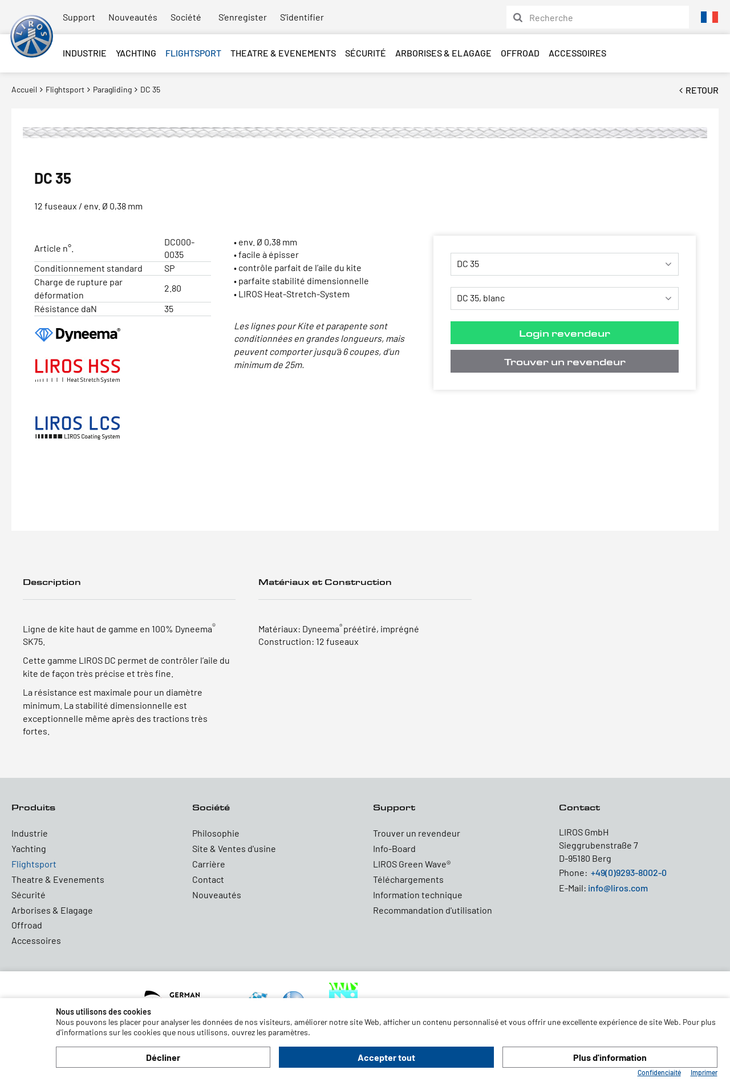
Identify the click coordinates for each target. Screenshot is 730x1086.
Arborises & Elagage (443, 52)
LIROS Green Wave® (412, 863)
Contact (208, 879)
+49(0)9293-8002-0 (629, 872)
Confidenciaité (659, 1072)
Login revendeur (564, 333)
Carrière (208, 863)
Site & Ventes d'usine (234, 848)
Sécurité (365, 52)
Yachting (136, 52)
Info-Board (394, 848)
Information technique (418, 894)
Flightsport (193, 52)
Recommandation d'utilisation (432, 910)
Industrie (85, 52)
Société (186, 16)
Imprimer (704, 1072)
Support (79, 16)
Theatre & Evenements (283, 52)
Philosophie (216, 832)
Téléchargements (408, 879)
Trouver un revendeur (565, 362)
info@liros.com (618, 887)
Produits (33, 807)
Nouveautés (132, 16)
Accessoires (577, 52)
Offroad (520, 52)
